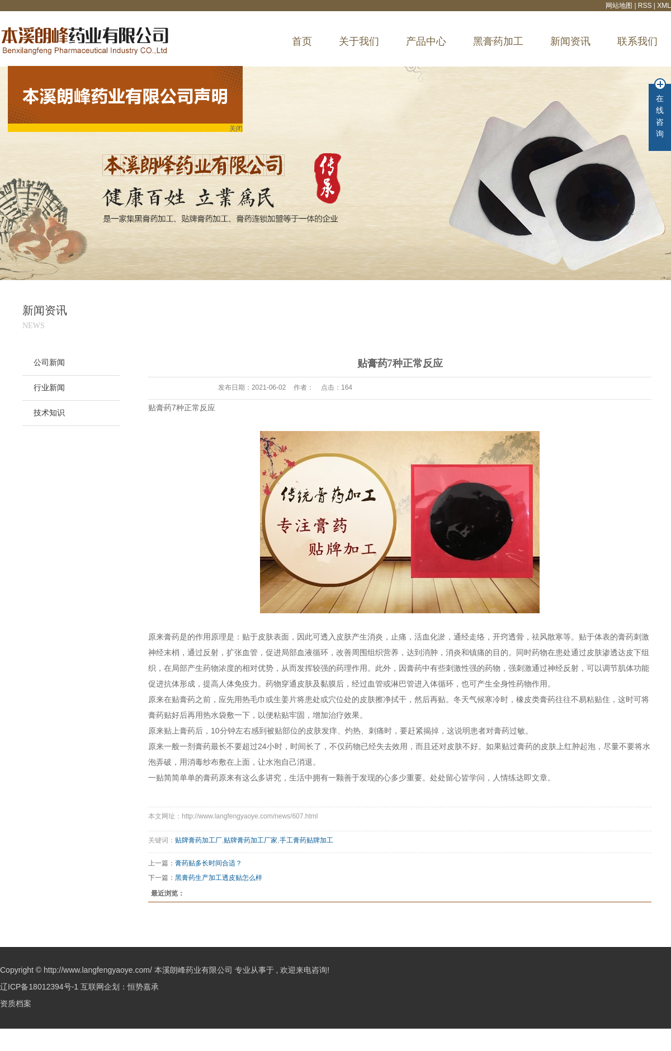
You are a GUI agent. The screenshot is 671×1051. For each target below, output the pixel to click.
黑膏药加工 (498, 41)
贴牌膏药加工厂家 (250, 840)
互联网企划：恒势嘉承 (120, 986)
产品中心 (426, 41)
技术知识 (49, 413)
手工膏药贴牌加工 (306, 840)
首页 (302, 41)
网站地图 (620, 6)
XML (664, 6)
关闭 (233, 130)
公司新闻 (49, 362)
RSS (645, 6)
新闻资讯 (570, 41)
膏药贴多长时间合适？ (208, 863)
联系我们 (637, 41)
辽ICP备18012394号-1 (39, 986)
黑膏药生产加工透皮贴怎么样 (218, 878)
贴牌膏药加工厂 (198, 840)
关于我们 (359, 41)
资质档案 (15, 1003)
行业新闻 (49, 388)
